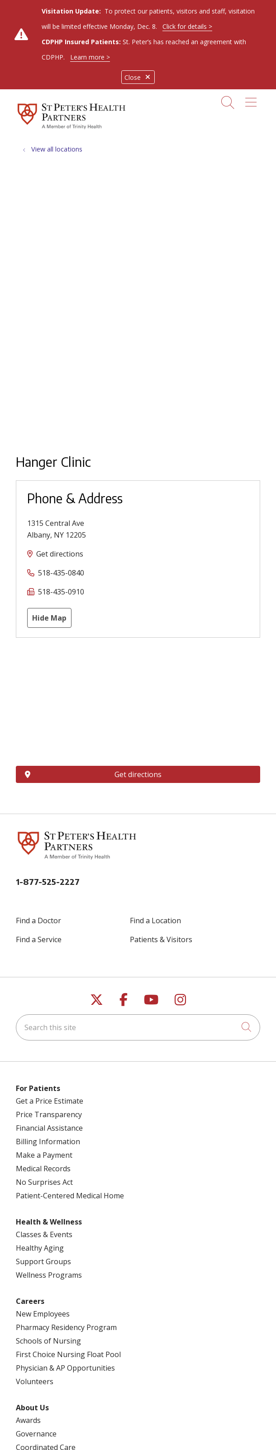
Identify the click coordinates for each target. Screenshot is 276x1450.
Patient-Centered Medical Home (70, 1196)
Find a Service (39, 939)
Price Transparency (49, 1114)
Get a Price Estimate (49, 1101)
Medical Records (43, 1169)
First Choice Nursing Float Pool (68, 1354)
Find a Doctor (38, 920)
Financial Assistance (49, 1128)
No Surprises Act (44, 1182)
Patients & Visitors (161, 939)
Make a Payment (44, 1155)
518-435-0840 (61, 573)
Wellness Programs (49, 1275)
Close (137, 77)
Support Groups (43, 1261)
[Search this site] (138, 1027)
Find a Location (155, 920)
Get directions (59, 554)
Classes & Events (44, 1234)
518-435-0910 (61, 592)
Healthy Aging (40, 1248)
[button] (252, 99)
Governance (36, 1434)
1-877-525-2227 (48, 881)
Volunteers (34, 1381)
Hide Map (49, 618)
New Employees (43, 1314)
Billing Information (48, 1141)
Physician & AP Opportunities (65, 1368)
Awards (28, 1420)
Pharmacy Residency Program (66, 1327)
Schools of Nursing (48, 1341)
